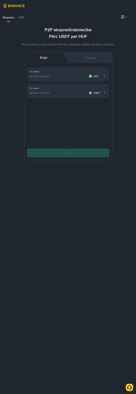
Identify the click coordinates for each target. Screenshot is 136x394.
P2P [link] (21, 17)
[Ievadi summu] (58, 76)
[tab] (8, 17)
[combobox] (98, 76)
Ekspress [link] (8, 17)
